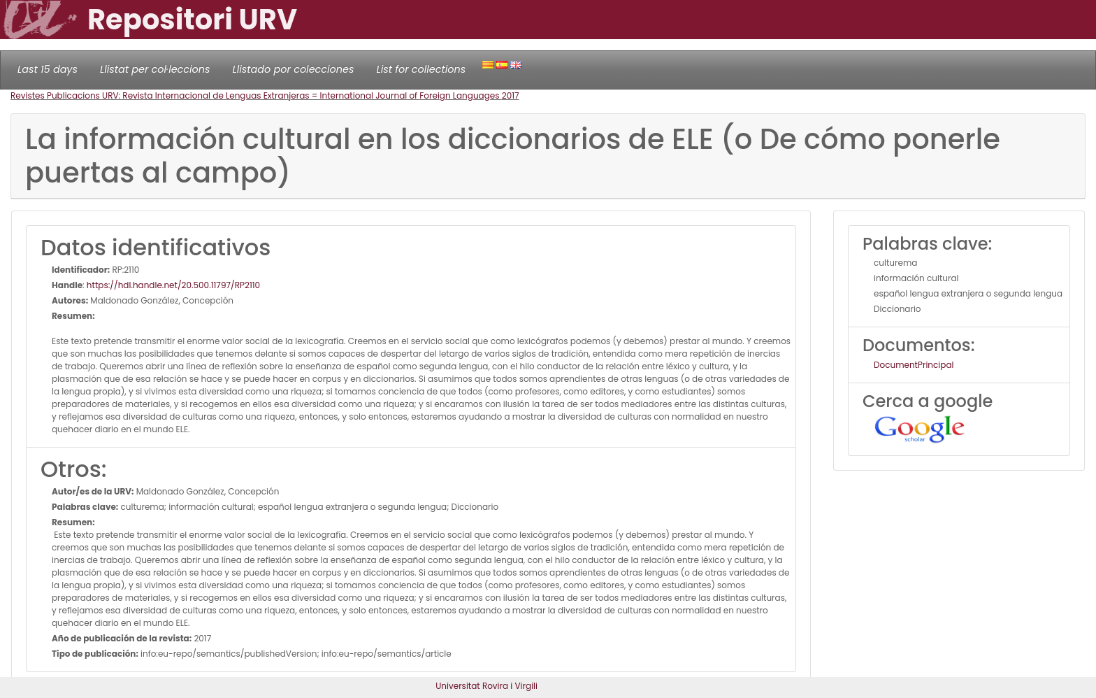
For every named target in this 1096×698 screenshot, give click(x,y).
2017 (510, 95)
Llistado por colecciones (293, 69)
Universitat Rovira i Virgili (486, 686)
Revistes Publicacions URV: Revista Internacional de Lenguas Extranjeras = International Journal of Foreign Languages (256, 95)
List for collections (421, 69)
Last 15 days (47, 69)
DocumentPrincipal (913, 365)
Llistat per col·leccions (155, 69)
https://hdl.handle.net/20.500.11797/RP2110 (173, 285)
